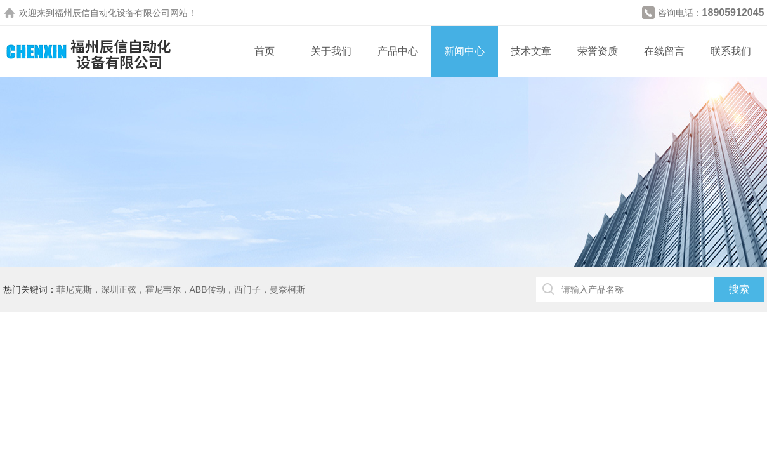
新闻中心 (464, 51)
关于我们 (331, 51)
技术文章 (531, 51)
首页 (264, 51)
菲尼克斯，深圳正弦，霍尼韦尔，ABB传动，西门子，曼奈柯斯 (180, 289)
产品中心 (397, 51)
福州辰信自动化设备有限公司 (112, 13)
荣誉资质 (597, 51)
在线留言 (664, 51)
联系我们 (731, 51)
